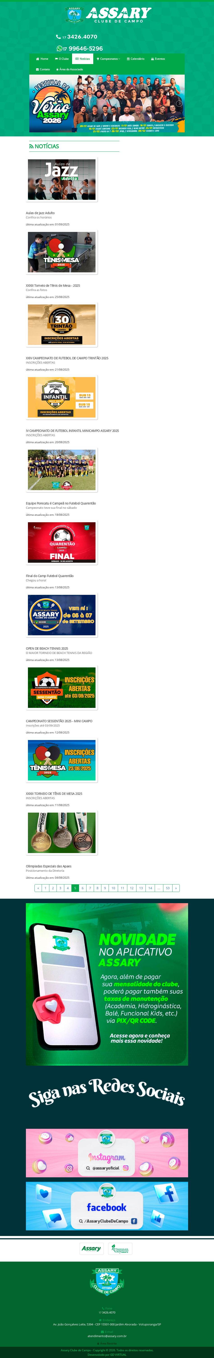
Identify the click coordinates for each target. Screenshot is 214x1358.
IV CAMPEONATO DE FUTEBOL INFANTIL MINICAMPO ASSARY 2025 (72, 431)
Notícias (82, 59)
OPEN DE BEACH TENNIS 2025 (47, 648)
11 (122, 888)
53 (168, 888)
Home (42, 59)
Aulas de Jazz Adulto (40, 213)
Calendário (135, 59)
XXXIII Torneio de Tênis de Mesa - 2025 (53, 285)
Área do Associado (70, 69)
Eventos (158, 59)
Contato (43, 69)
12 (132, 888)
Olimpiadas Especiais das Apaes (48, 866)
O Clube (62, 59)
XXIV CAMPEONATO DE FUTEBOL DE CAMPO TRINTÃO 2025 (67, 358)
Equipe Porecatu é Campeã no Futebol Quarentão (61, 503)
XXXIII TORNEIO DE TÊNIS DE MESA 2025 (54, 793)
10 (113, 888)
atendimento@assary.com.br (107, 1336)
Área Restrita (107, 1343)
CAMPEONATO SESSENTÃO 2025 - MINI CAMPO (59, 721)
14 (150, 888)
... (159, 888)
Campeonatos (108, 59)
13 (141, 888)
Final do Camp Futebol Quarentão (49, 576)
